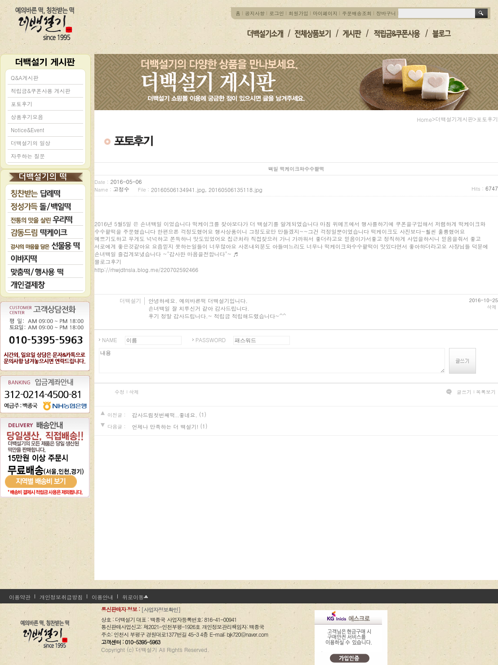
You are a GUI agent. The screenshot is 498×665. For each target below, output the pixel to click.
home (424, 119)
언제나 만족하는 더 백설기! (165, 426)
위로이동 (133, 597)
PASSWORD (211, 340)
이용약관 (20, 597)
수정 (119, 392)
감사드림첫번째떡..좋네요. (164, 415)
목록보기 (486, 392)
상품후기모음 (27, 117)
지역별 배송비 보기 (44, 474)
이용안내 (102, 597)
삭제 (492, 307)
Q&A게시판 (25, 77)
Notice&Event (27, 130)
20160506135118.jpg (235, 189)
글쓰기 (464, 392)
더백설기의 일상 (30, 143)
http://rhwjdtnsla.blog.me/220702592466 (146, 269)
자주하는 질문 (28, 156)
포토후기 (21, 103)
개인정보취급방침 (61, 597)
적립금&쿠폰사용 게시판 (41, 90)
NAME (109, 340)
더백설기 (45, 23)
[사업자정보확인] (160, 609)
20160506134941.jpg (178, 189)
